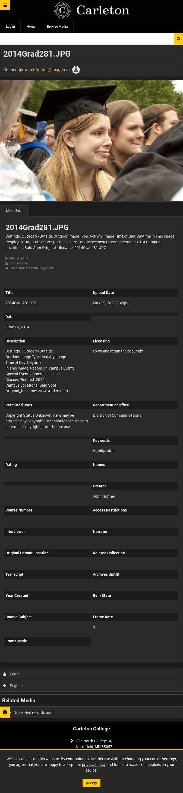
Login (11, 674)
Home (31, 26)
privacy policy (94, 764)
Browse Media (57, 26)
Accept (91, 782)
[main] (91, 383)
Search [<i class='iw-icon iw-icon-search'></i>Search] (178, 39)
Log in (10, 26)
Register (13, 685)
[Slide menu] (5, 5)
